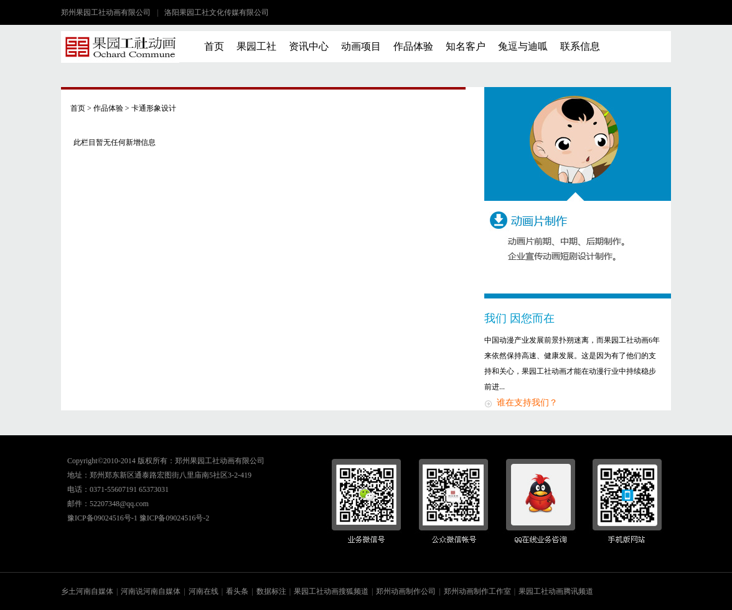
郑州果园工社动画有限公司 (106, 12)
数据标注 (271, 591)
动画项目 (361, 46)
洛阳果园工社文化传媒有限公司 (216, 12)
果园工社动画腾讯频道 (555, 591)
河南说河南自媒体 (151, 591)
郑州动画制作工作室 (477, 591)
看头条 (237, 591)
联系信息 (580, 46)
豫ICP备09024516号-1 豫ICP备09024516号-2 (138, 518)
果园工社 (256, 46)
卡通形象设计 (153, 108)
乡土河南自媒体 (87, 591)
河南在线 (203, 591)
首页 (214, 46)
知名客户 (466, 46)
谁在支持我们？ (527, 402)
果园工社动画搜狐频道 (331, 591)
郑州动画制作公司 (406, 591)
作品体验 (413, 46)
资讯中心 (309, 46)
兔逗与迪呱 (523, 46)
